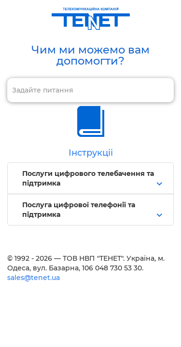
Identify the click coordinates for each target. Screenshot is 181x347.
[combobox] (90, 90)
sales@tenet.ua (33, 277)
